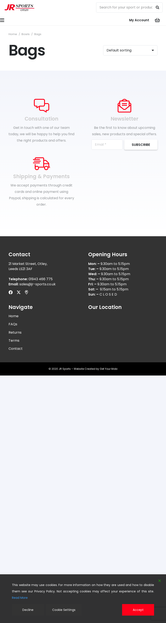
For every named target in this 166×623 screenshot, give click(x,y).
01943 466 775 (41, 279)
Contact (16, 348)
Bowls (26, 34)
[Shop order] (130, 50)
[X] (19, 292)
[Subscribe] (140, 144)
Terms (14, 340)
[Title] (26, 292)
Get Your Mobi (108, 369)
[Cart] (157, 20)
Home (13, 34)
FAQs (13, 324)
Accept (138, 610)
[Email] (107, 144)
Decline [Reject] (27, 610)
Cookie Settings (63, 610)
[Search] (157, 7)
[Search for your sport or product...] (129, 7)
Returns (15, 332)
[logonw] (19, 7)
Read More (20, 598)
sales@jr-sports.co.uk (37, 284)
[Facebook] (11, 292)
